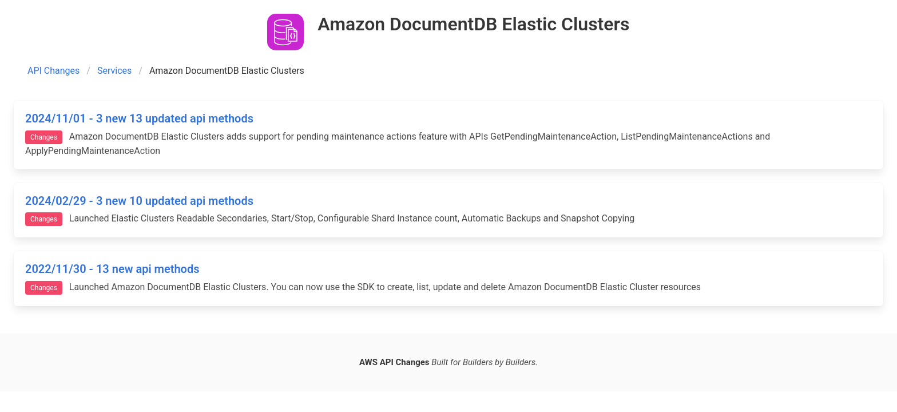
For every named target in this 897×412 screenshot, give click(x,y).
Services (114, 70)
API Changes (53, 70)
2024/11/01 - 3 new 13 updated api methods (139, 118)
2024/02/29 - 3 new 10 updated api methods (139, 201)
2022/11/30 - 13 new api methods (112, 269)
